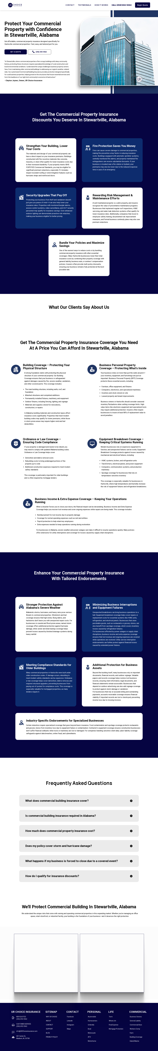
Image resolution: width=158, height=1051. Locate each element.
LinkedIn (70, 1021)
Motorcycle (92, 1033)
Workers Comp (135, 1029)
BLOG (48, 1033)
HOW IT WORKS (101, 5)
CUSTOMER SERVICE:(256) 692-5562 (23, 1025)
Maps (69, 1029)
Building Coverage (136, 1037)
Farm (131, 1033)
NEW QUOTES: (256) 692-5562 (21, 1018)
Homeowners (92, 1021)
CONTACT (70, 5)
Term (111, 1017)
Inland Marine (134, 1041)
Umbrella (91, 1025)
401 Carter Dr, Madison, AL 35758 (23, 1037)
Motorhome (92, 1041)
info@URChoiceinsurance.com (26, 1031)
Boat (89, 1029)
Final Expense (113, 1025)
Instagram (70, 1025)
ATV (89, 1037)
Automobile (92, 1017)
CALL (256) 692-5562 (122, 5)
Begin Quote (142, 5)
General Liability (135, 1021)
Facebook (70, 1017)
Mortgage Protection (116, 1029)
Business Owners (136, 1017)
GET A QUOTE (15, 52)
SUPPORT (49, 1029)
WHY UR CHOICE (51, 1017)
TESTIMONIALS (84, 5)
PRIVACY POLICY (52, 1037)
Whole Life (112, 1021)
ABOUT (48, 1021)
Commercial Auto (136, 1025)
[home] (15, 5)
